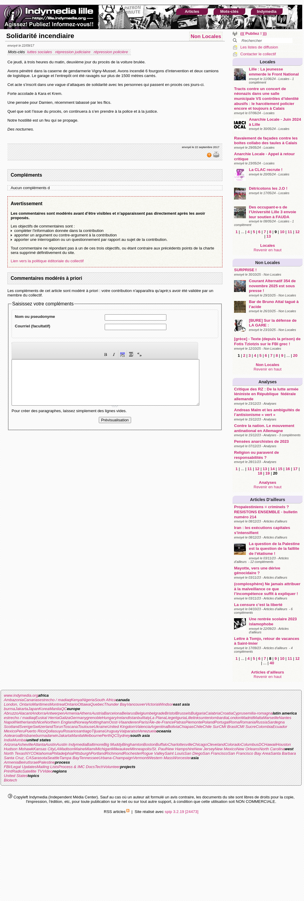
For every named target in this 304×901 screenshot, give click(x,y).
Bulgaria (198, 713)
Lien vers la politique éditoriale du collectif (47, 261)
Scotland (11, 726)
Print (8, 771)
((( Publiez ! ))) (253, 33)
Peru (20, 731)
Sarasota (39, 758)
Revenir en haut (267, 250)
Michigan (103, 749)
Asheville (25, 744)
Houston (283, 744)
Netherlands (25, 722)
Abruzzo (11, 713)
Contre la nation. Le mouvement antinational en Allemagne (264, 428)
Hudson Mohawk (18, 749)
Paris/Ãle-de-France (156, 722)
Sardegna (276, 722)
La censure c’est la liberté (258, 604)
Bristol (170, 713)
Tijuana (98, 731)
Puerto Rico (35, 731)
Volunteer (111, 767)
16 (288, 469)
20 (295, 355)
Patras (179, 722)
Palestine (47, 762)
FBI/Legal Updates (20, 767)
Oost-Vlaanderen (124, 722)
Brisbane (28, 735)
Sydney (123, 735)
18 (260, 473)
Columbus (250, 744)
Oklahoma (43, 753)
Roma (234, 722)
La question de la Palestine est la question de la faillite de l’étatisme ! (274, 548)
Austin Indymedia (71, 744)
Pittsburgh (82, 753)
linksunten (202, 717)
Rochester (132, 753)
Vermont (140, 758)
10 (282, 232)
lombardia (219, 717)
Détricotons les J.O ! (268, 188)
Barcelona (113, 713)
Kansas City (43, 749)
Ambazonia (14, 700)
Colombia (264, 726)
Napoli (9, 722)
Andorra (38, 713)
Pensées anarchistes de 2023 (261, 441)
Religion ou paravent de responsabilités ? (256, 455)
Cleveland (216, 744)
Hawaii (270, 744)
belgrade (157, 713)
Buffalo (161, 744)
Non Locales (267, 262)
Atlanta (39, 744)
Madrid (247, 717)
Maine (79, 749)
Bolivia (173, 726)
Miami (90, 749)
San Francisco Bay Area (249, 753)
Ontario (71, 704)
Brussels (183, 713)
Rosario (70, 731)
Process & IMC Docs (76, 767)
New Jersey (204, 749)
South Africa (105, 700)
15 (280, 469)
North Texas (14, 753)
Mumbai (19, 740)
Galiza (64, 717)
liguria (180, 717)
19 (267, 473)
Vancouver (136, 704)
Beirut (24, 762)
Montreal (57, 704)
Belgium (142, 713)
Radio (17, 771)
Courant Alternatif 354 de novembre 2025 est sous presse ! (272, 286)
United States (16, 775)
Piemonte (193, 722)
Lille (189, 717)
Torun (58, 726)
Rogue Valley (153, 753)
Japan (33, 709)
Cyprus (239, 713)
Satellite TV (32, 771)
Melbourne (92, 735)
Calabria (212, 713)
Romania (247, 722)
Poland (208, 722)
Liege (170, 717)
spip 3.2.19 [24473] (181, 811)
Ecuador (280, 726)
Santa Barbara (283, 753)
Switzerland (43, 726)
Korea (44, 709)
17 (295, 469)
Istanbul (136, 717)
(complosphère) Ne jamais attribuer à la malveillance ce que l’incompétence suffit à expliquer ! (267, 589)
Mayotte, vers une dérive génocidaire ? (257, 570)
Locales (267, 61)
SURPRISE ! (245, 270)
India (8, 740)
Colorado (233, 744)
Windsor (166, 704)
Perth (106, 735)
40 (272, 663)
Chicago (199, 744)
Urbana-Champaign (115, 758)
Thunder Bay (115, 704)
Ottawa (84, 704)
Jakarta (21, 709)
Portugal (221, 722)
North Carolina (272, 749)
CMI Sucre (246, 726)
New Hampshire (180, 749)
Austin (50, 744)
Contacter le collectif (258, 54)
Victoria (151, 704)
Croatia (226, 713)
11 (290, 232)
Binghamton (132, 744)
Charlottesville (180, 744)
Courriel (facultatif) (32, 326)
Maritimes (41, 704)
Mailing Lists (47, 767)
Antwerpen (55, 713)
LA (56, 749)
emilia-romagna (259, 713)
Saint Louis (174, 753)
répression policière (111, 52)
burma (9, 709)
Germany (78, 717)
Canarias (31, 700)
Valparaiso (129, 731)
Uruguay (111, 731)
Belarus (128, 713)
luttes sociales (40, 52)
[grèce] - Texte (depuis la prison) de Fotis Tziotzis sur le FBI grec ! (267, 341)
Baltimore (95, 744)
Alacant (24, 713)
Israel (34, 762)
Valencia (143, 726)
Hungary (109, 717)
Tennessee (88, 758)
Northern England (59, 722)
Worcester (182, 758)
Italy (146, 717)
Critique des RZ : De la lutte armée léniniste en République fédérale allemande (267, 394)
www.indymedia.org (21, 695)
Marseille (271, 717)
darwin (52, 735)
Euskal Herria (47, 717)
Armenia (72, 713)
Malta (258, 717)
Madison (66, 749)
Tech (99, 767)
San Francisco (215, 753)
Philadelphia (62, 753)
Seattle (53, 758)
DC (261, 744)
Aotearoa (12, 735)
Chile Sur (211, 726)
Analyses (267, 381)
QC (64, 709)
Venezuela (147, 731)
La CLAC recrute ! (265, 169)
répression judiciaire (73, 52)
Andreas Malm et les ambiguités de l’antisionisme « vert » (267, 412)
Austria (98, 713)
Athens (85, 713)
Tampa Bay (69, 758)
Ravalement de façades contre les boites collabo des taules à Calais (265, 140)
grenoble (94, 717)
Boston (149, 744)
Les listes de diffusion (259, 47)
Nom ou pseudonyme (35, 316)
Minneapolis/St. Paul (148, 749)
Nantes (285, 717)
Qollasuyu (54, 731)
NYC (29, 753)
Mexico (10, 731)
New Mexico (225, 749)
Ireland (123, 717)
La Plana (158, 717)
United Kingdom (121, 726)
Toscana (70, 726)
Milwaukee (120, 749)
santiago (84, 731)
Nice (40, 722)
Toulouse (86, 726)
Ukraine (100, 726)
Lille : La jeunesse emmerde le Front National (274, 71)
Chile (198, 726)
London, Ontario (18, 704)
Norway (82, 722)
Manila (55, 709)
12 (297, 232)
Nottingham (99, 722)
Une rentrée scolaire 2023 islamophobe (273, 621)
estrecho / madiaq (55, 700)
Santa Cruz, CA (17, 758)
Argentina (159, 726)
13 (268, 236)
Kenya (76, 700)
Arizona (10, 744)
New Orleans (247, 749)
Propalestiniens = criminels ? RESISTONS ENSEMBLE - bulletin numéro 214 (265, 512)
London (234, 717)
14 (272, 469)
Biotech (10, 780)
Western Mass (160, 758)
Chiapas (186, 726)
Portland (98, 753)
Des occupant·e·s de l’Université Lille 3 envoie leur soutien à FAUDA (272, 212)
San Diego (193, 753)
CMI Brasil (228, 726)
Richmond (114, 753)
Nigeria (88, 700)
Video (47, 771)
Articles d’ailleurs (267, 499)
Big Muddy (113, 744)
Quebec (97, 704)
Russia (261, 722)
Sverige (26, 726)
